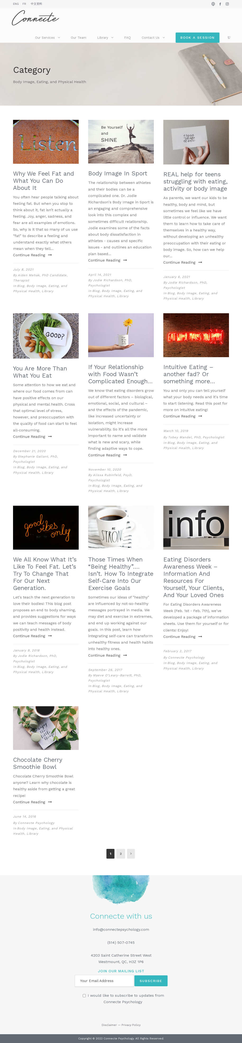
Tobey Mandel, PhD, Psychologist (196, 437)
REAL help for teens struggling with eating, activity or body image (195, 181)
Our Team (78, 37)
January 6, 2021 (176, 277)
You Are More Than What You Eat (40, 372)
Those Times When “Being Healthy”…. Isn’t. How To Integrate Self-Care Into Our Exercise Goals (120, 573)
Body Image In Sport (117, 173)
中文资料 (36, 3)
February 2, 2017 (177, 651)
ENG (16, 3)
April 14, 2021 (99, 274)
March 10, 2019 (175, 431)
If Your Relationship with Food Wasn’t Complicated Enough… (120, 374)
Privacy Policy (131, 1025)
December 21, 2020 (29, 451)
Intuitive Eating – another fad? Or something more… (189, 374)
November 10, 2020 (104, 469)
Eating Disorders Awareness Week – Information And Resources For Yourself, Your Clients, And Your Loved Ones (193, 577)
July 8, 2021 (23, 269)
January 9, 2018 (26, 650)
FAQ (127, 37)
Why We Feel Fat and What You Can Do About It (43, 180)
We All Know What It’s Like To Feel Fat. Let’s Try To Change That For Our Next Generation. (45, 573)
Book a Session (197, 37)
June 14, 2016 (24, 816)
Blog (20, 286)
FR (24, 3)
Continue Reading (32, 255)
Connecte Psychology (186, 657)
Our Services (45, 37)
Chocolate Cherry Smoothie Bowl (37, 763)
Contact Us (151, 37)
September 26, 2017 (105, 670)
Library (102, 37)
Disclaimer (109, 1025)
